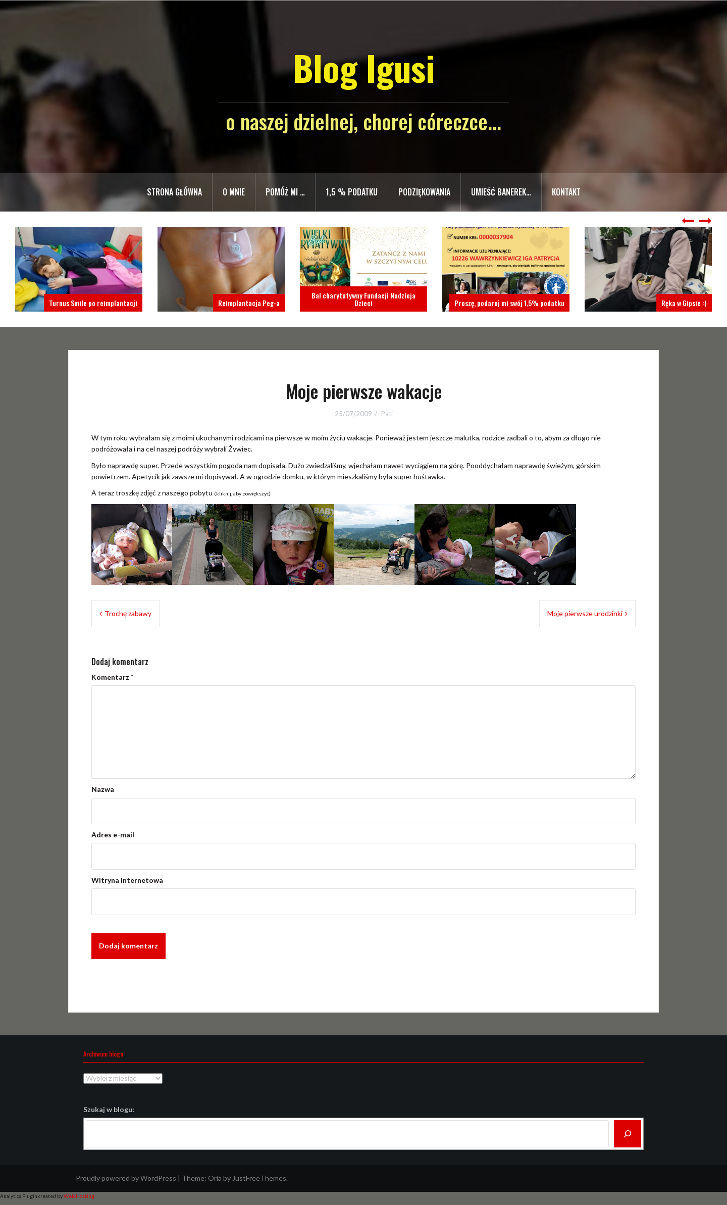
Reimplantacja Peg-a (249, 302)
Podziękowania (424, 192)
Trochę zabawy (128, 613)
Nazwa (102, 789)
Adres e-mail (112, 834)
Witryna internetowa (127, 880)
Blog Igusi (364, 67)
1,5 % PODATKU (352, 192)
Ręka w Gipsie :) (684, 302)
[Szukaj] (627, 1133)
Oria (215, 1178)
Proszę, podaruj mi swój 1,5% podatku (509, 302)
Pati (387, 414)
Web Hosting (79, 1196)
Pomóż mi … (285, 192)
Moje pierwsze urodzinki (584, 613)
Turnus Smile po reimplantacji (93, 302)
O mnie (234, 192)
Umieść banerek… (501, 192)
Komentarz (112, 677)
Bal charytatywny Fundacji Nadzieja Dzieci (363, 299)
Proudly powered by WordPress (126, 1178)
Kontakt (566, 192)
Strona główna (174, 192)
